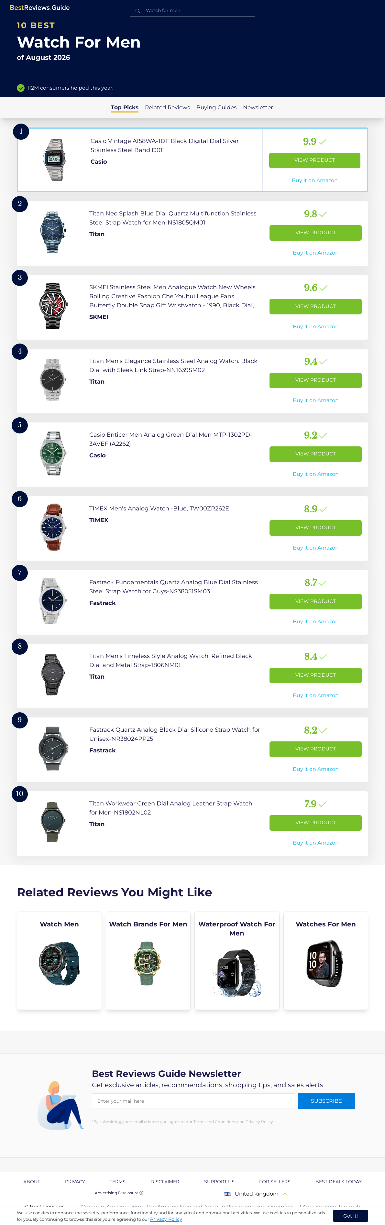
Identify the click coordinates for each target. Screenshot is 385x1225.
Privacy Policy (166, 1219)
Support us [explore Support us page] (219, 1182)
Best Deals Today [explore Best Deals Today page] (338, 1182)
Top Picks (124, 107)
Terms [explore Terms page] (118, 1182)
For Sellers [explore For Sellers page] (275, 1182)
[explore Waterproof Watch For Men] (237, 961)
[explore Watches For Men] (325, 961)
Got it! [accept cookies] (350, 1216)
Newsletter (258, 107)
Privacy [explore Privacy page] (75, 1182)
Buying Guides (216, 107)
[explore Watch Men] (59, 961)
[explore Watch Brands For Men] (148, 961)
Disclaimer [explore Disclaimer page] (164, 1182)
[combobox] (192, 10)
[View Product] (192, 159)
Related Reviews (167, 107)
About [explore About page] (31, 1182)
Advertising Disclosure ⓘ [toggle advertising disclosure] (119, 1192)
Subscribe (326, 1101)
